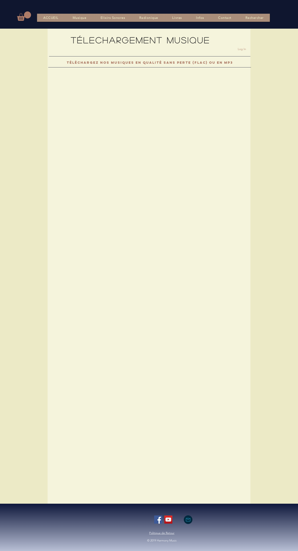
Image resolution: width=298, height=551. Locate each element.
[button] (24, 16)
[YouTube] (168, 520)
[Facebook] (158, 520)
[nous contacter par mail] (188, 519)
